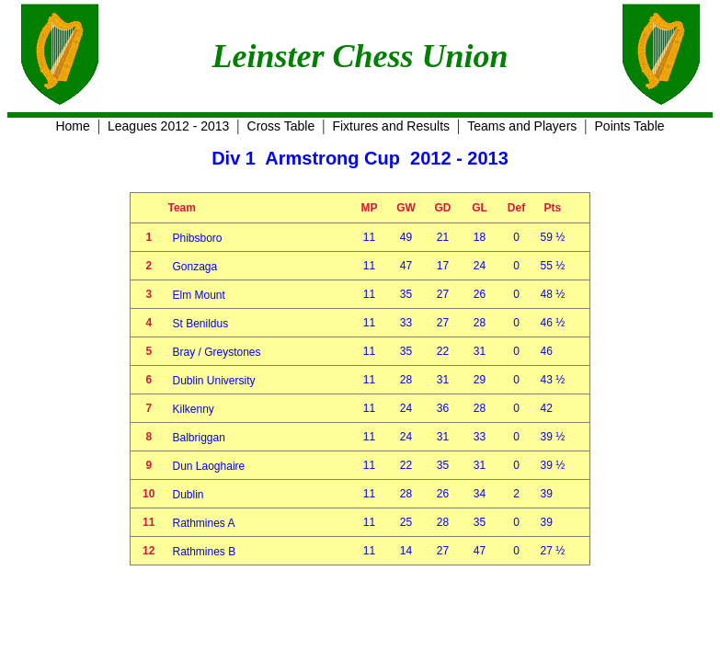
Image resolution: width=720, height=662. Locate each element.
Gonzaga (195, 266)
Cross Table (281, 126)
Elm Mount (199, 295)
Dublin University (214, 380)
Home (72, 126)
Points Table (630, 126)
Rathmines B (204, 551)
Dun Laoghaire (209, 466)
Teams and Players (522, 126)
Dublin (188, 494)
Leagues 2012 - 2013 (168, 126)
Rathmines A (204, 523)
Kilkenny (193, 409)
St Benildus (201, 323)
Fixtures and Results (391, 126)
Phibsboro (198, 238)
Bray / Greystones (217, 352)
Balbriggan (199, 437)
